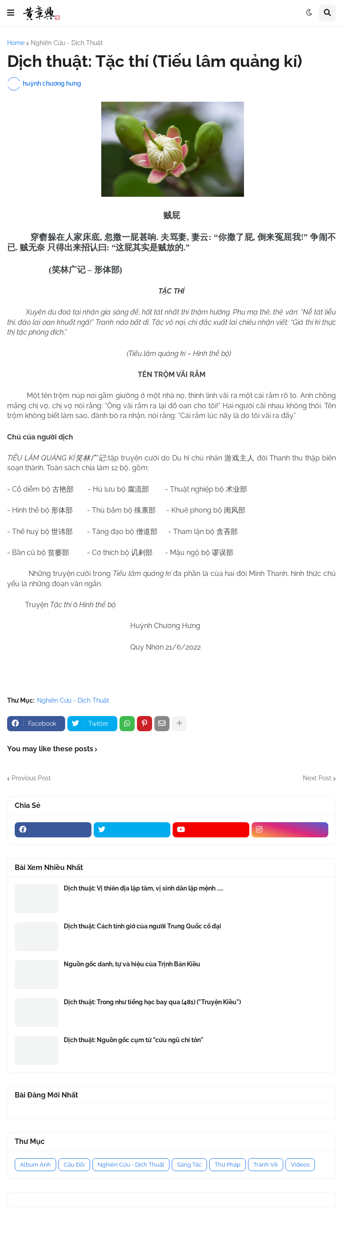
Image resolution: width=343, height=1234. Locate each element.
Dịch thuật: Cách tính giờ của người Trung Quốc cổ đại (142, 926)
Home (16, 43)
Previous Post (31, 778)
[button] (10, 13)
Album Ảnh (35, 1164)
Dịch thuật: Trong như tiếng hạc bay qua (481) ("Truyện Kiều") (152, 1002)
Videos (300, 1164)
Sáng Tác (189, 1164)
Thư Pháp (227, 1164)
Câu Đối (74, 1164)
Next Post (317, 778)
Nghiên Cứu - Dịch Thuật (67, 43)
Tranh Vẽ (265, 1164)
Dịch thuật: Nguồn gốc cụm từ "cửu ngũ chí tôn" (133, 1040)
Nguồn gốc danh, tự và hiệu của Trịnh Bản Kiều (132, 964)
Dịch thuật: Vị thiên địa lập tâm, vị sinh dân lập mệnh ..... (143, 888)
